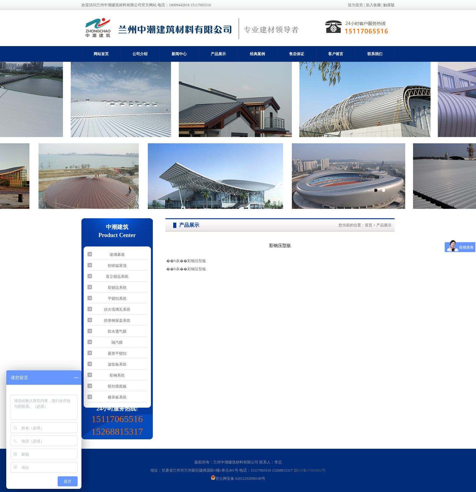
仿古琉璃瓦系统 (117, 309)
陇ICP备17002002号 (310, 470)
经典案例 (257, 54)
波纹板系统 (117, 364)
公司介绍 (139, 54)
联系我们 (374, 54)
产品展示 (218, 54)
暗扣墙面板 (117, 386)
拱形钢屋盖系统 (117, 320)
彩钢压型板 (196, 261)
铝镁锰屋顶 (117, 265)
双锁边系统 (117, 287)
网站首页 (101, 54)
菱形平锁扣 (117, 353)
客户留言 (335, 54)
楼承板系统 (117, 397)
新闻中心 (179, 54)
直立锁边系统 (117, 276)
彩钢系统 (117, 375)
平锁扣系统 (117, 298)
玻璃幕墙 (117, 254)
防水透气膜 (117, 331)
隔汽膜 (117, 342)
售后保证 (296, 54)
